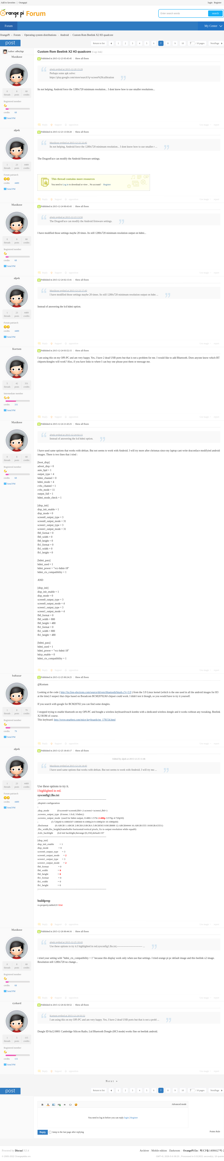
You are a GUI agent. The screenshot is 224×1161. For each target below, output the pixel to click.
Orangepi (23, 2)
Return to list (99, 43)
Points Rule (215, 1131)
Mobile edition (159, 1150)
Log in (66, 184)
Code (70, 1104)
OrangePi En (190, 1150)
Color (48, 1104)
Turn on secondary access (223, 2)
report (216, 124)
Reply (45, 124)
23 (17, 164)
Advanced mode (179, 1104)
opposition (73, 124)
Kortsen (16, 349)
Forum (9, 25)
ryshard (16, 1003)
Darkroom (174, 1150)
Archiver (144, 1150)
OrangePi (5, 35)
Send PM (11, 118)
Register (217, 2)
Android (64, 35)
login (210, 2)
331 (26, 383)
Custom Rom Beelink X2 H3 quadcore (93, 35)
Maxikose (16, 56)
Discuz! (19, 1150)
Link (59, 1104)
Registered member (12, 101)
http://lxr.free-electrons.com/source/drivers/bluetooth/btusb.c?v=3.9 (95, 692)
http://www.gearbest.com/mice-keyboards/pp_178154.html (85, 719)
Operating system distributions (40, 35)
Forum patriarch (11, 175)
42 (17, 383)
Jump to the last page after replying (66, 1132)
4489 (26, 164)
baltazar (16, 675)
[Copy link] (97, 52)
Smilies (76, 1104)
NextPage (214, 43)
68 (26, 91)
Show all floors (82, 58)
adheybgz (19, 51)
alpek (17, 130)
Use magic (204, 124)
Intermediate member (13, 393)
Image (53, 1104)
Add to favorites (8, 2)
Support (58, 124)
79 (26, 710)
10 (183, 43)
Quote (65, 1104)
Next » (112, 1081)
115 (26, 1037)
